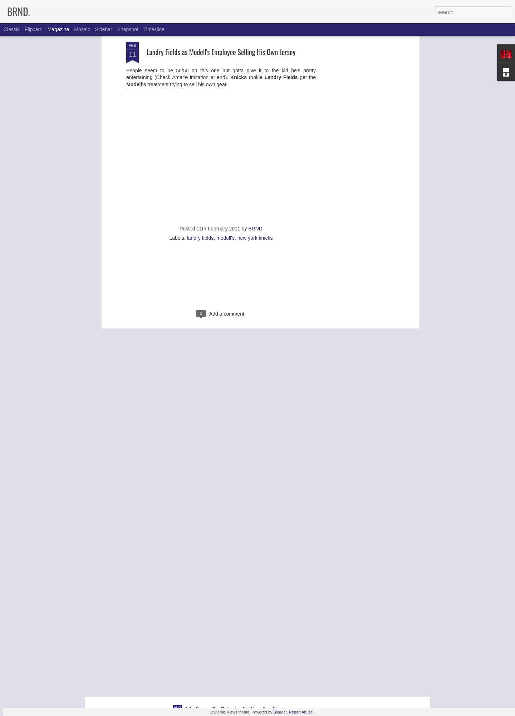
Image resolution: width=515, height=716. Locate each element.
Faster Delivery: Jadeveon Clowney (221, 628)
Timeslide (154, 29)
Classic (12, 29)
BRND (255, 157)
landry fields (200, 166)
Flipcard (34, 29)
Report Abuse (301, 712)
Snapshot (127, 29)
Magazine (58, 29)
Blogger (279, 712)
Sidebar (103, 29)
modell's (225, 166)
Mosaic (82, 29)
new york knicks (255, 166)
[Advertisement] (221, 212)
